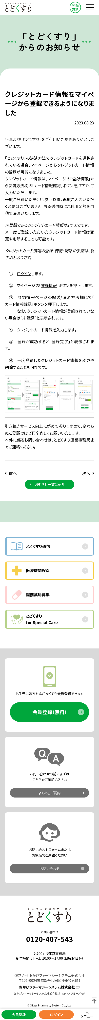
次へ (86, 473)
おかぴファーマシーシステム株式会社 (47, 987)
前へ (13, 473)
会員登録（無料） (49, 711)
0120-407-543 (49, 939)
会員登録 (19, 1014)
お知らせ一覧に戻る (49, 484)
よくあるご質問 (49, 792)
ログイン (24, 273)
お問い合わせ (49, 868)
